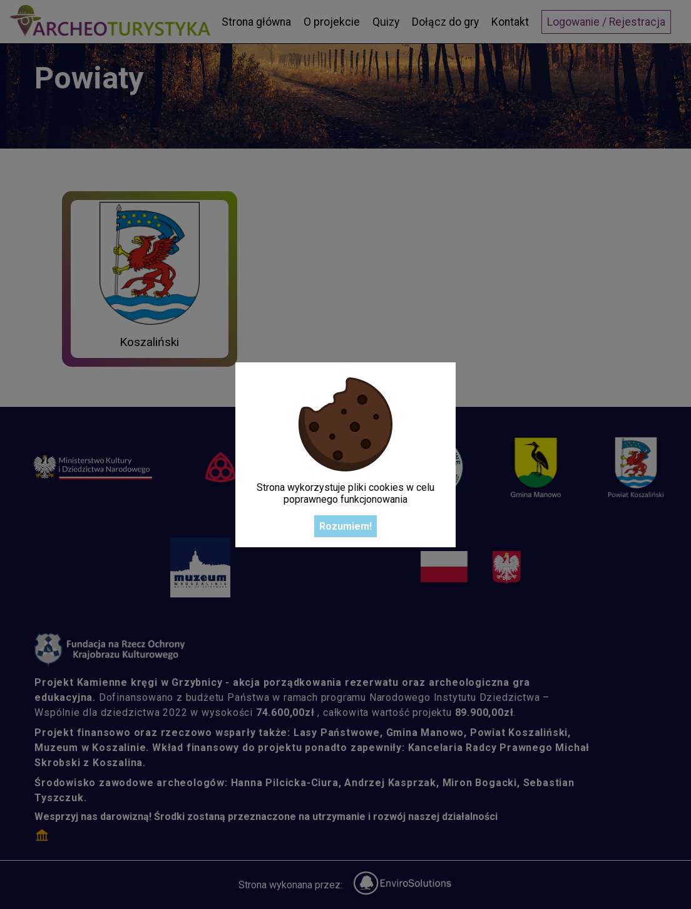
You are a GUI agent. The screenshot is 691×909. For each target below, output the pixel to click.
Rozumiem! (345, 526)
